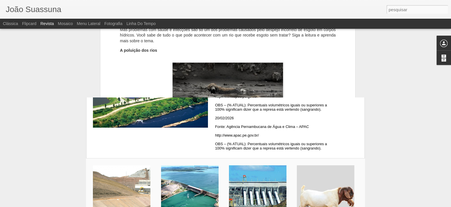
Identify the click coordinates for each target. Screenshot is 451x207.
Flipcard (29, 23)
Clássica (10, 23)
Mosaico (65, 23)
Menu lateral (88, 23)
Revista (47, 23)
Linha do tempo (141, 23)
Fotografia (113, 23)
